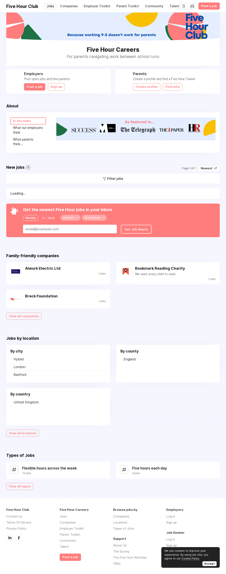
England (130, 358)
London (19, 366)
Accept (209, 563)
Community (154, 6)
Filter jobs (115, 178)
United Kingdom (26, 401)
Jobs (50, 6)
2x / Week (48, 217)
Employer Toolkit (97, 6)
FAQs (117, 563)
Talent (174, 6)
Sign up (56, 87)
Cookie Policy (190, 558)
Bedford (20, 373)
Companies (69, 6)
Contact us (14, 515)
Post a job (209, 6)
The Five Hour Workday (130, 557)
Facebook (18, 536)
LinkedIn (9, 536)
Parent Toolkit (127, 6)
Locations (120, 522)
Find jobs (172, 87)
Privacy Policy (16, 528)
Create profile (147, 87)
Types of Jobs (123, 528)
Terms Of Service (18, 522)
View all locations (22, 432)
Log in (170, 515)
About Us (120, 544)
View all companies (24, 315)
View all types (19, 485)
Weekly (30, 217)
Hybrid (19, 358)
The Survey (121, 551)
